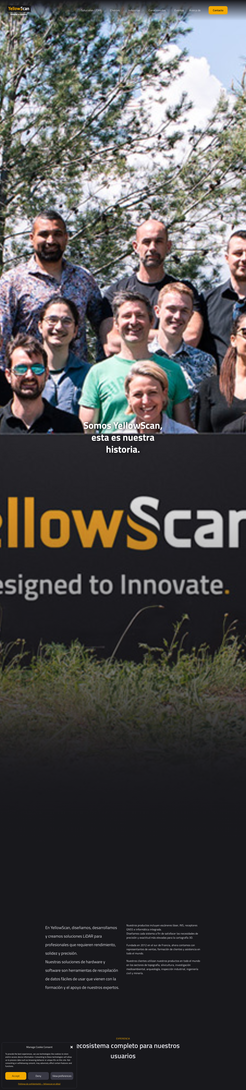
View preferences (61, 1076)
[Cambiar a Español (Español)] (236, 10)
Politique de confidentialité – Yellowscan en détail (39, 1083)
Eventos (179, 10)
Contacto (218, 10)
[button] (71, 1047)
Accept (15, 1076)
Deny (38, 1076)
